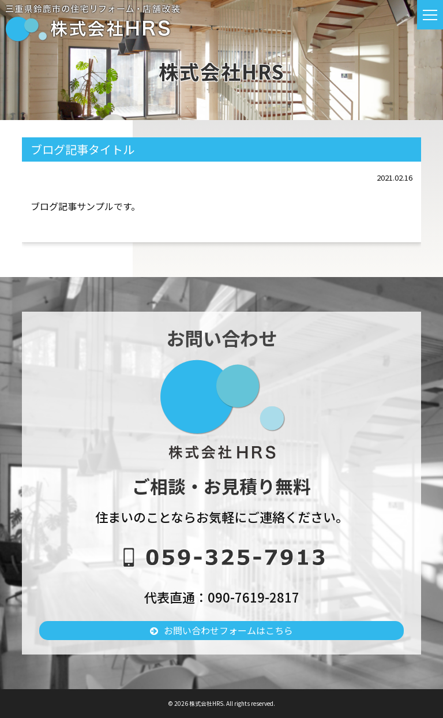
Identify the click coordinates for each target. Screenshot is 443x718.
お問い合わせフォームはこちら (228, 630)
